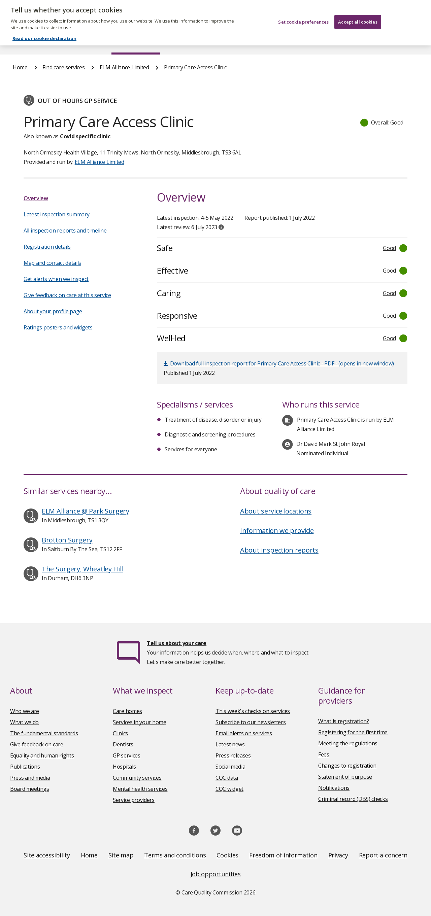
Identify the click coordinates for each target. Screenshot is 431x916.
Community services (137, 777)
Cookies (227, 855)
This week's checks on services (253, 711)
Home (19, 41)
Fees (323, 754)
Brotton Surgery (67, 539)
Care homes (127, 711)
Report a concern (383, 855)
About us (70, 41)
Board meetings (29, 788)
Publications (250, 41)
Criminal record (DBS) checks (353, 799)
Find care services (135, 41)
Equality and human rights (42, 755)
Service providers (134, 800)
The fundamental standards (44, 733)
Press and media (30, 777)
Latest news (230, 744)
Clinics (120, 733)
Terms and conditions (175, 855)
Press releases (233, 755)
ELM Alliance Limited (124, 67)
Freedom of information (283, 855)
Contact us (405, 41)
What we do (24, 722)
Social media (230, 766)
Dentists (123, 744)
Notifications (334, 787)
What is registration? (343, 721)
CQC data (227, 777)
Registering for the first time (353, 732)
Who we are (24, 711)
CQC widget (229, 788)
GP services (126, 755)
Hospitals (124, 766)
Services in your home (139, 722)
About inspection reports (279, 550)
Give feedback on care (36, 744)
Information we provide (276, 530)
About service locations (275, 511)
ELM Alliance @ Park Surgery (85, 511)
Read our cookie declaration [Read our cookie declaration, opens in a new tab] (44, 33)
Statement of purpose (345, 776)
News (197, 41)
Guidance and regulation (328, 41)
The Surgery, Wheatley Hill (82, 568)
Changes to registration (347, 765)
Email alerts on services (244, 733)
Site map (121, 855)
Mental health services (140, 788)
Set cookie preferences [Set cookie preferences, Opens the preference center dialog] (303, 16)
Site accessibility (47, 855)
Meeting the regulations (347, 743)
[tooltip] (221, 227)
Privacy (338, 855)
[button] (382, 122)
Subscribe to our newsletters (251, 722)
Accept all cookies (357, 16)
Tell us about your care (176, 643)
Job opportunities (216, 874)
